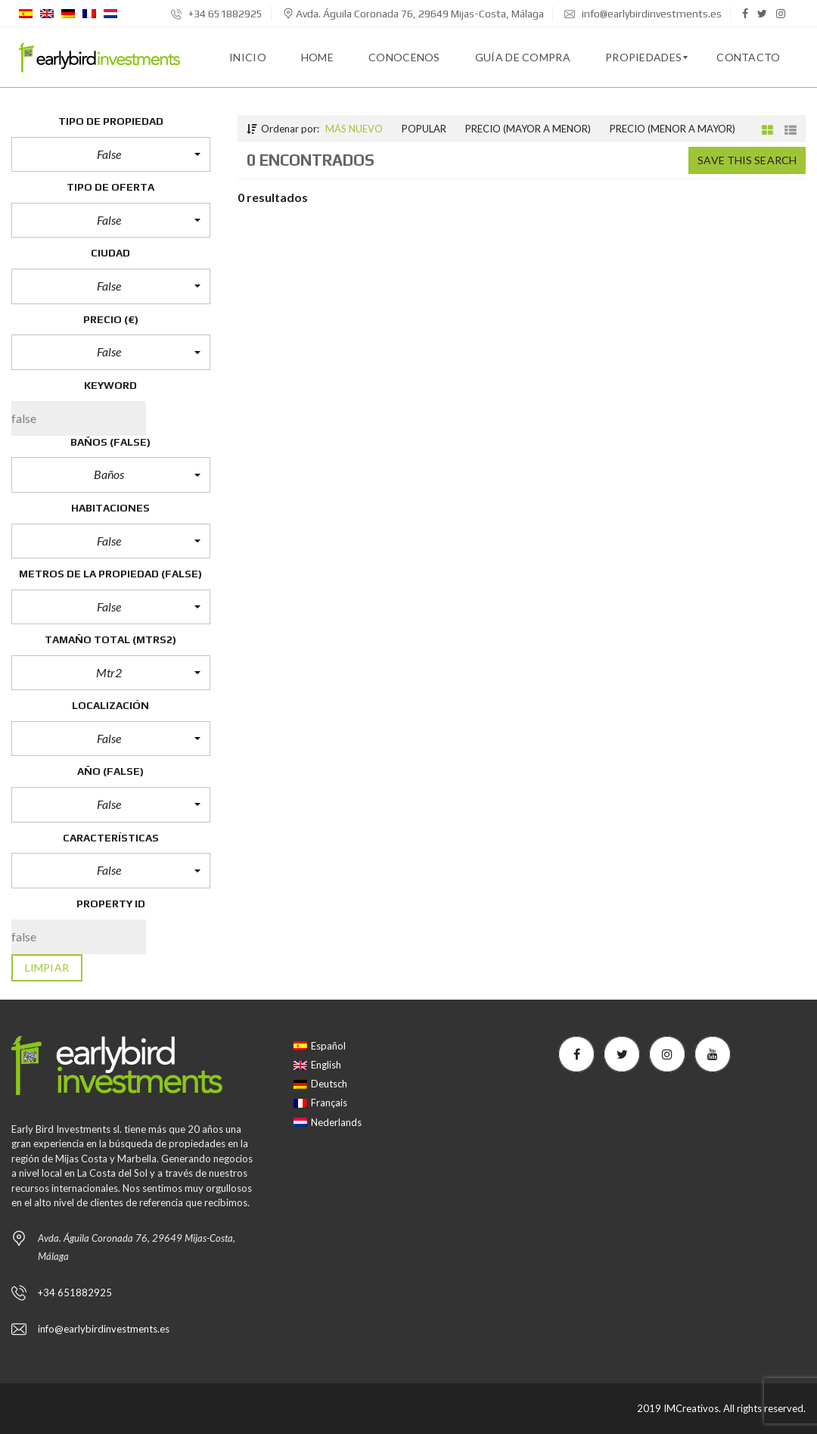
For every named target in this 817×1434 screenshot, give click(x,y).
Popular (424, 129)
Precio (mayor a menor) (528, 129)
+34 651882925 (216, 14)
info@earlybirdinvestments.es (643, 14)
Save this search (747, 160)
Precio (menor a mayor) (672, 129)
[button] (110, 154)
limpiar (47, 968)
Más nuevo (354, 129)
